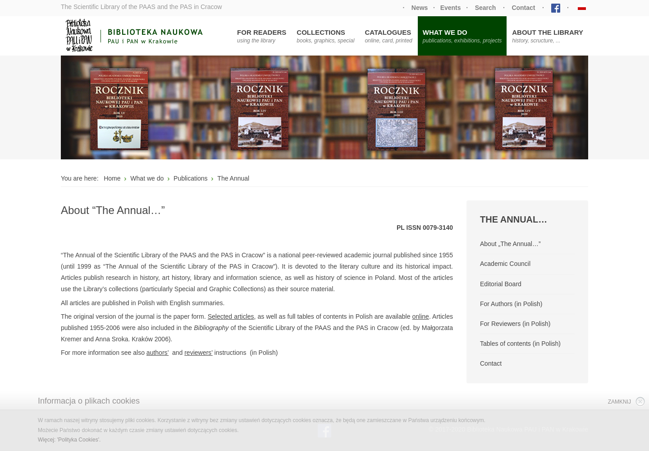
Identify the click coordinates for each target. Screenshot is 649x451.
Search (485, 7)
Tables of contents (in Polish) (520, 343)
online (420, 316)
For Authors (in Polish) (511, 303)
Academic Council (505, 263)
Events (450, 7)
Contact (523, 7)
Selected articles (231, 316)
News (419, 7)
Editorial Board (500, 284)
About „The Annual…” (510, 243)
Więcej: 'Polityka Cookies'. (69, 440)
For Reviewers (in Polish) (515, 323)
